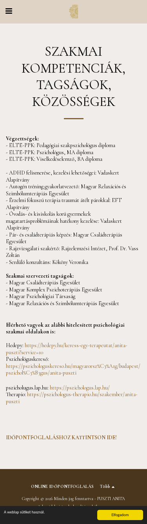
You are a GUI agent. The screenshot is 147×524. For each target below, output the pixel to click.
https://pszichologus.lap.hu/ (80, 387)
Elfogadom (120, 514)
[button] (8, 11)
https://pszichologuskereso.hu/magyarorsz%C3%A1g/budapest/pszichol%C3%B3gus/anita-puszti (73, 370)
